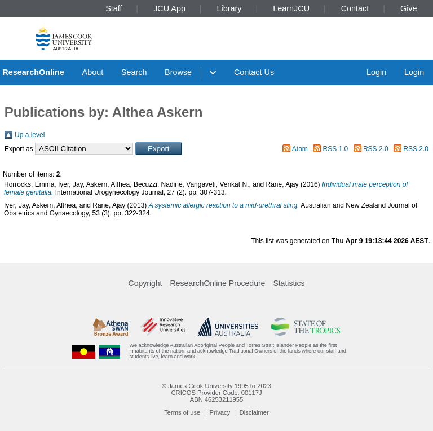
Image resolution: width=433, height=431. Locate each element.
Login (376, 72)
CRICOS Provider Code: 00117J (216, 392)
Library (229, 8)
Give (408, 8)
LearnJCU (291, 8)
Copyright (145, 283)
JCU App (169, 8)
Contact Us (254, 72)
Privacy (220, 412)
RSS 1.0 (335, 149)
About (93, 72)
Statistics (288, 283)
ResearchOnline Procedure (218, 283)
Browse (178, 72)
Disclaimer (254, 412)
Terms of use (182, 412)
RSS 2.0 (375, 149)
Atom (300, 149)
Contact (355, 8)
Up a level (30, 135)
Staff (113, 8)
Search (134, 72)
